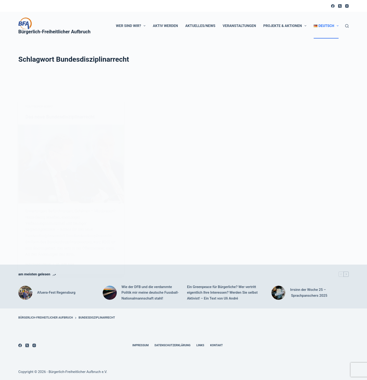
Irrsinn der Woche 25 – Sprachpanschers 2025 (308, 293)
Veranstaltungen (239, 26)
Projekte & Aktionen (285, 26)
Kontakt (216, 345)
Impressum (140, 345)
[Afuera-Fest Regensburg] (25, 293)
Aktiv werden (165, 26)
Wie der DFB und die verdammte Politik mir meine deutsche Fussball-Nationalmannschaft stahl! (150, 293)
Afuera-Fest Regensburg (56, 292)
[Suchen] (347, 26)
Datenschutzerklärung (173, 345)
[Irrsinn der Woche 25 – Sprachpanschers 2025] (278, 293)
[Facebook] (333, 6)
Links (200, 345)
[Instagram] (347, 6)
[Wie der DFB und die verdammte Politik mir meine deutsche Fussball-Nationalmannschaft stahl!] (110, 293)
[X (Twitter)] (340, 6)
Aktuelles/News (200, 26)
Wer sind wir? (131, 26)
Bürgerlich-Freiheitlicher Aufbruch (54, 31)
